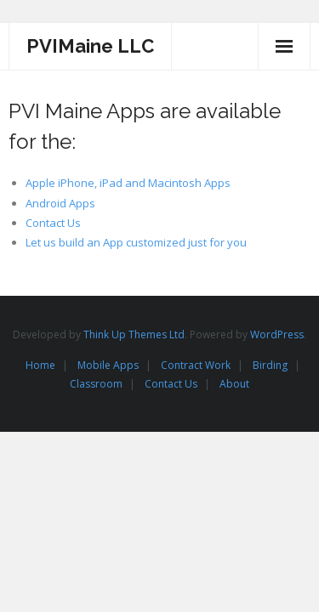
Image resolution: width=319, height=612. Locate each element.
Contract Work (196, 365)
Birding (270, 365)
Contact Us (53, 222)
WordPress (277, 334)
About (234, 384)
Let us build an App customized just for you (136, 242)
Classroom (96, 384)
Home (40, 365)
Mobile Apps (108, 365)
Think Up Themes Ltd (134, 334)
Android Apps (60, 203)
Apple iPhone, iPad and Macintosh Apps (128, 182)
